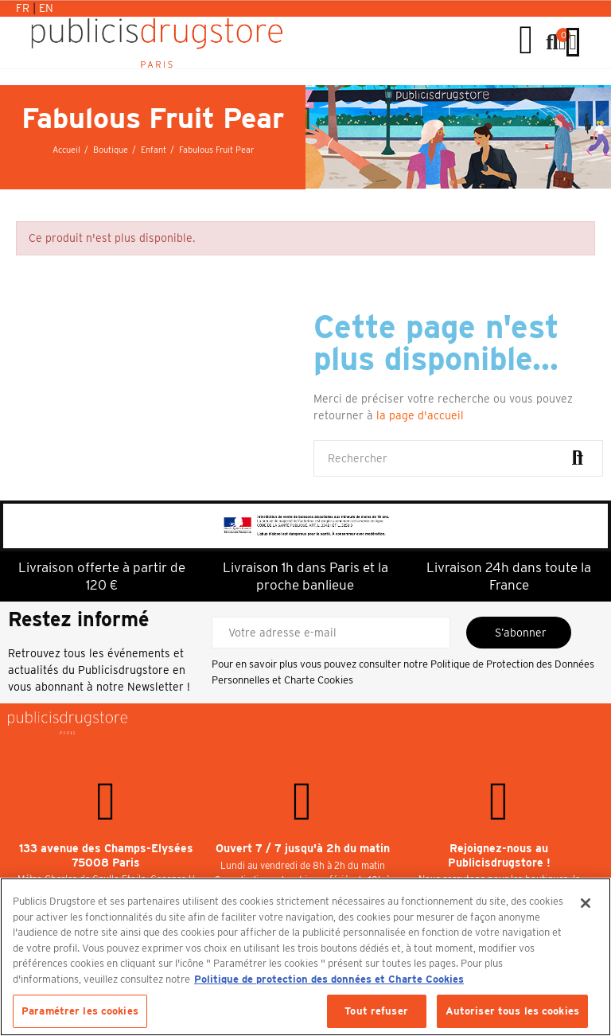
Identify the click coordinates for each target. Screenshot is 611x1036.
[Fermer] (585, 903)
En (46, 8)
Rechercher (577, 458)
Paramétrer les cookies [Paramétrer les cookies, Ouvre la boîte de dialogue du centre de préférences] (79, 1011)
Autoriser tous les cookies (512, 1011)
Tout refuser (376, 1011)
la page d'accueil (420, 415)
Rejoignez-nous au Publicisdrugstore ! (499, 855)
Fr (24, 8)
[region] (305, 957)
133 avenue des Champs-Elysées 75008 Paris (106, 855)
